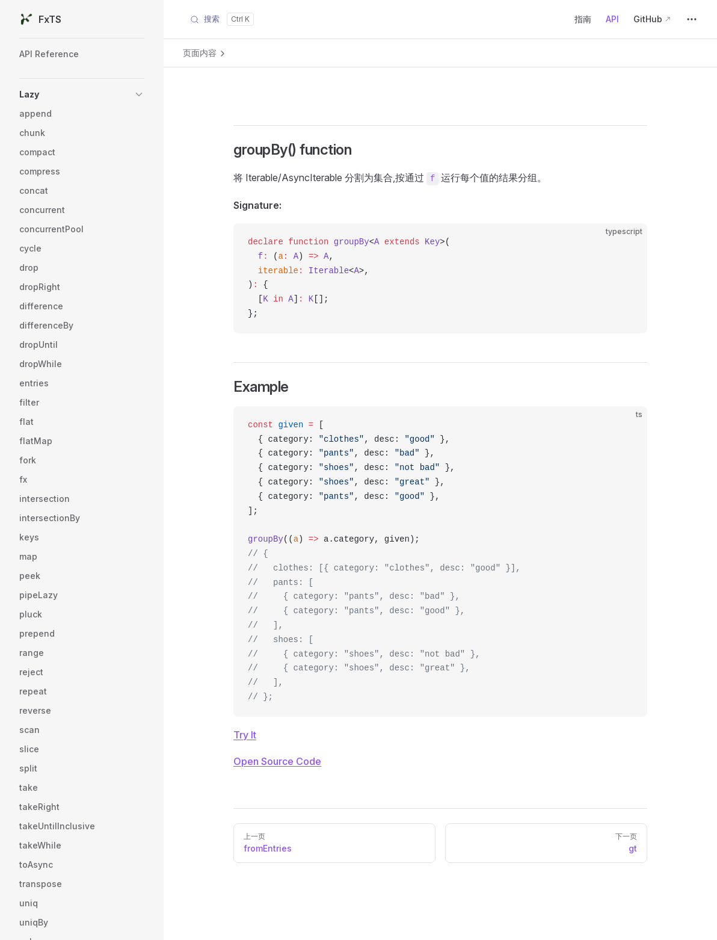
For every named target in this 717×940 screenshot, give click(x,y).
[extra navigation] (692, 19)
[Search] (222, 19)
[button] (81, 94)
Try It (244, 735)
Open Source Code (277, 761)
